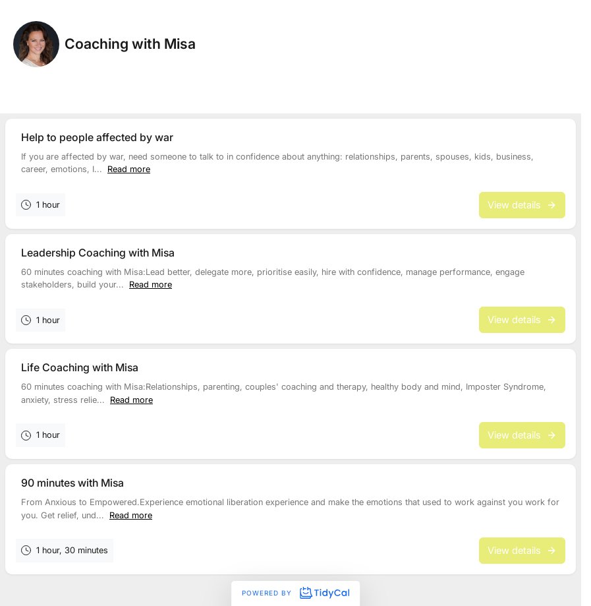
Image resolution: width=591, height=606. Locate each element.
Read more (128, 169)
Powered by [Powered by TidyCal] (295, 593)
